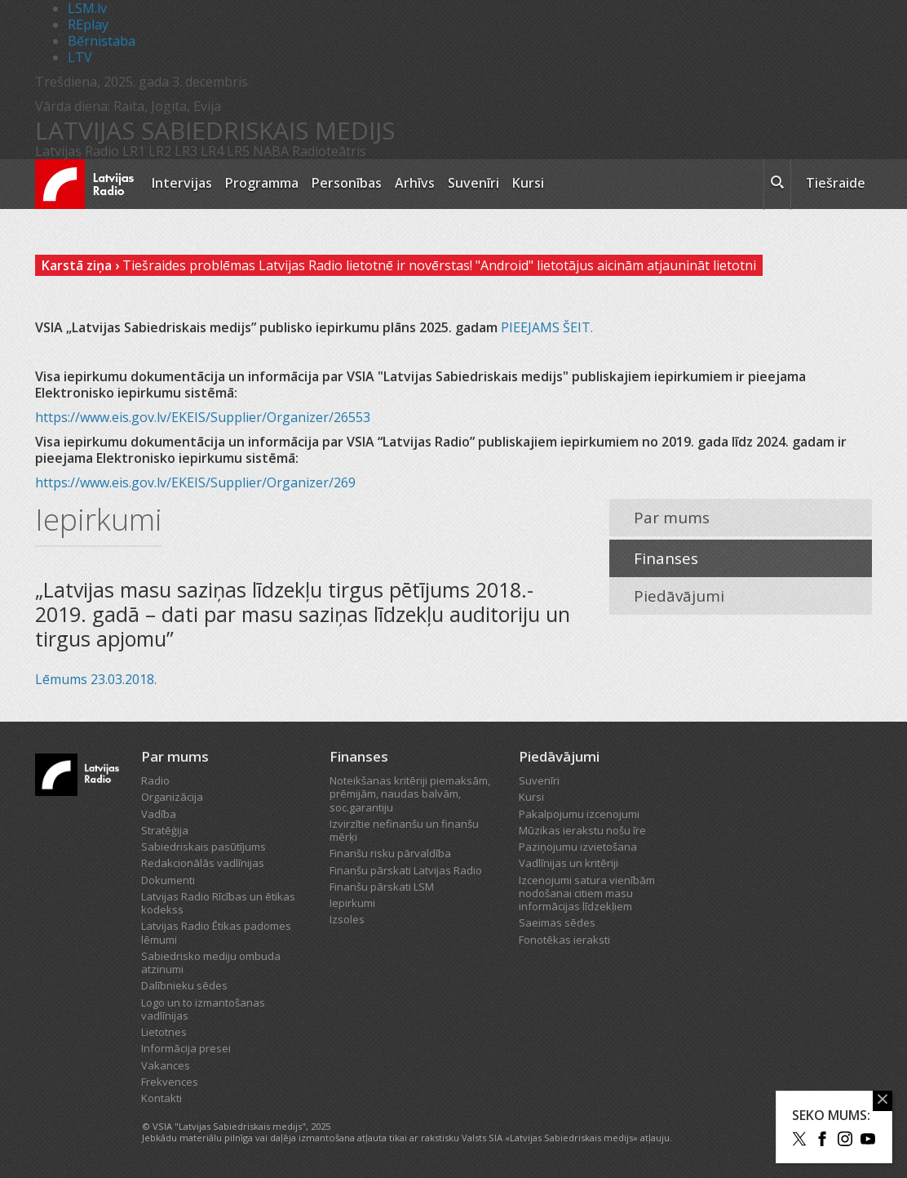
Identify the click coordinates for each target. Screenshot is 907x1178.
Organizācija (172, 796)
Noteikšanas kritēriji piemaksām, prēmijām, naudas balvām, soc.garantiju (410, 794)
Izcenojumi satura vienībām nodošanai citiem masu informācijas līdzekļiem (587, 893)
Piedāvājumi (679, 596)
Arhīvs (415, 183)
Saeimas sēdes (557, 922)
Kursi (528, 183)
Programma (262, 183)
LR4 (212, 151)
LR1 (133, 151)
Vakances (165, 1065)
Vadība (158, 814)
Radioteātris (329, 151)
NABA (271, 151)
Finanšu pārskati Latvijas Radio (406, 870)
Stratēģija (164, 830)
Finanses (666, 558)
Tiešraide (835, 183)
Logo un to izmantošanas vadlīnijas (203, 1009)
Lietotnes (164, 1032)
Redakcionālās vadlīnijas (202, 863)
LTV (80, 57)
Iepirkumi (352, 903)
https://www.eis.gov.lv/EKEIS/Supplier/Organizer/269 (195, 482)
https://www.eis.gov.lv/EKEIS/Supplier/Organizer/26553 (202, 417)
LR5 (238, 151)
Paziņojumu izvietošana (578, 846)
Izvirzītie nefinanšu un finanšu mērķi (404, 830)
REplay (88, 24)
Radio (155, 780)
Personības (347, 183)
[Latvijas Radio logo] (84, 184)
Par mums (672, 517)
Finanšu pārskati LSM (382, 886)
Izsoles (347, 919)
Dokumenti (168, 880)
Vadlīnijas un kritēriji (568, 863)
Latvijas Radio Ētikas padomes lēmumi (216, 932)
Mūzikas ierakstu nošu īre (582, 830)
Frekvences (169, 1081)
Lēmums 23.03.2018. (96, 679)
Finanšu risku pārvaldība (390, 853)
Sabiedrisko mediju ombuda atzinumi (211, 962)
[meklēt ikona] (777, 184)
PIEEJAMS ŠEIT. (547, 327)
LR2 (159, 151)
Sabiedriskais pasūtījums (203, 846)
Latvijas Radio (77, 151)
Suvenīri (473, 183)
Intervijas (182, 183)
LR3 (186, 151)
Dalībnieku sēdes (184, 985)
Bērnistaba (101, 41)
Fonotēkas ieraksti (564, 939)
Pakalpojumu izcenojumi (579, 814)
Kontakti (161, 1098)
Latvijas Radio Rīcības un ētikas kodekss (218, 903)
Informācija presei (186, 1048)
